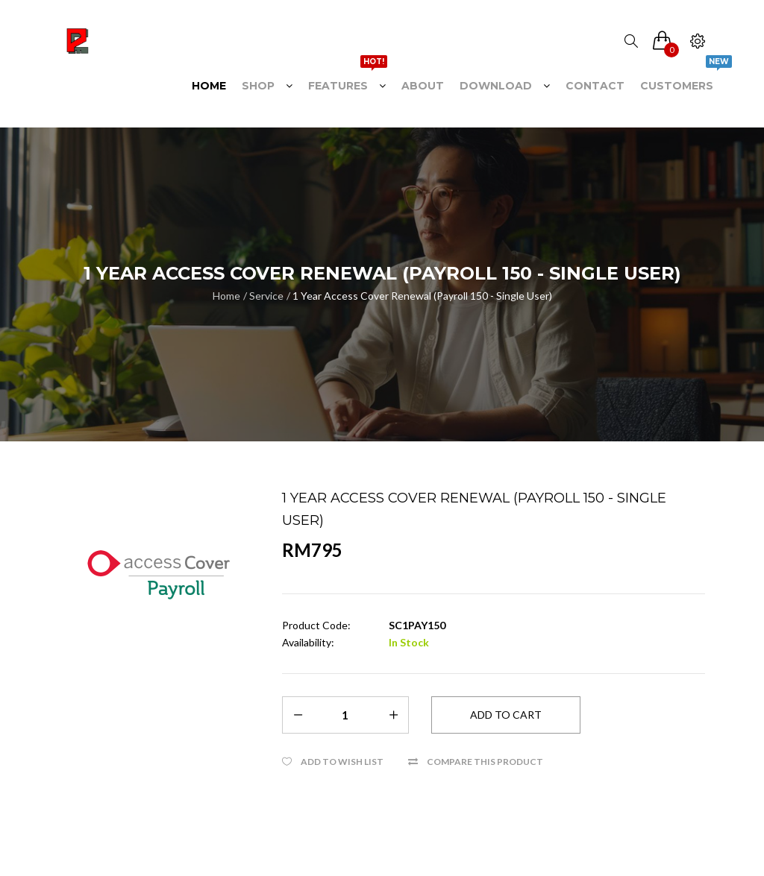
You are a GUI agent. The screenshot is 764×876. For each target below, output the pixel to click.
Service (266, 295)
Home (226, 295)
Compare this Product (485, 761)
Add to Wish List (342, 761)
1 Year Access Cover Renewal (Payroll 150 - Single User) (422, 295)
